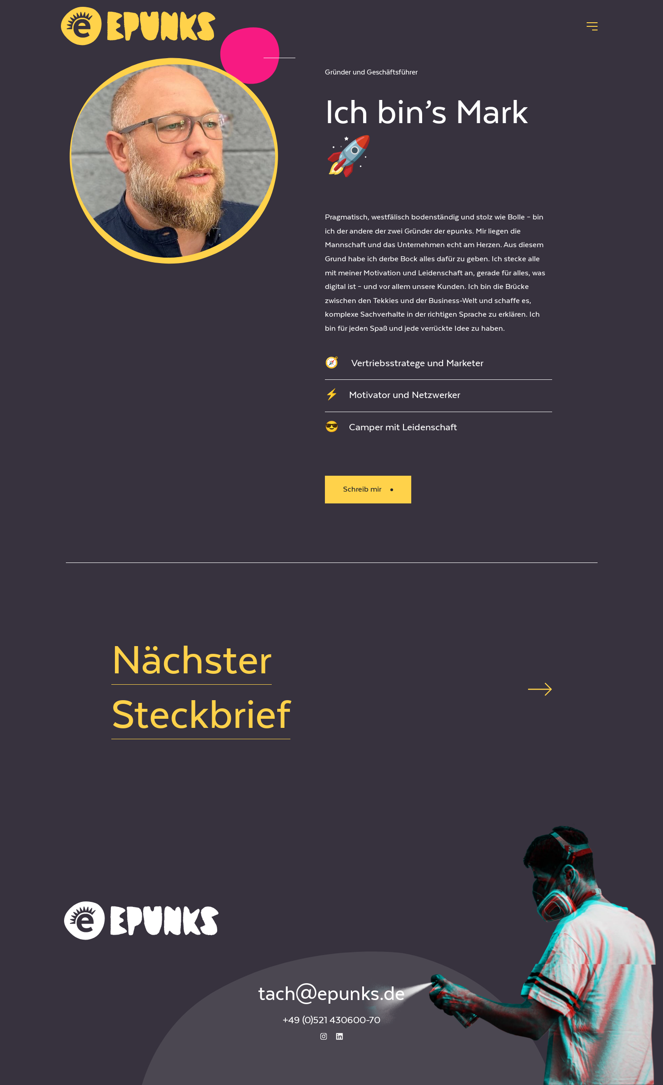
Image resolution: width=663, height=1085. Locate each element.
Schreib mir (368, 489)
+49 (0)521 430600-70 (331, 1020)
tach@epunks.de (331, 994)
